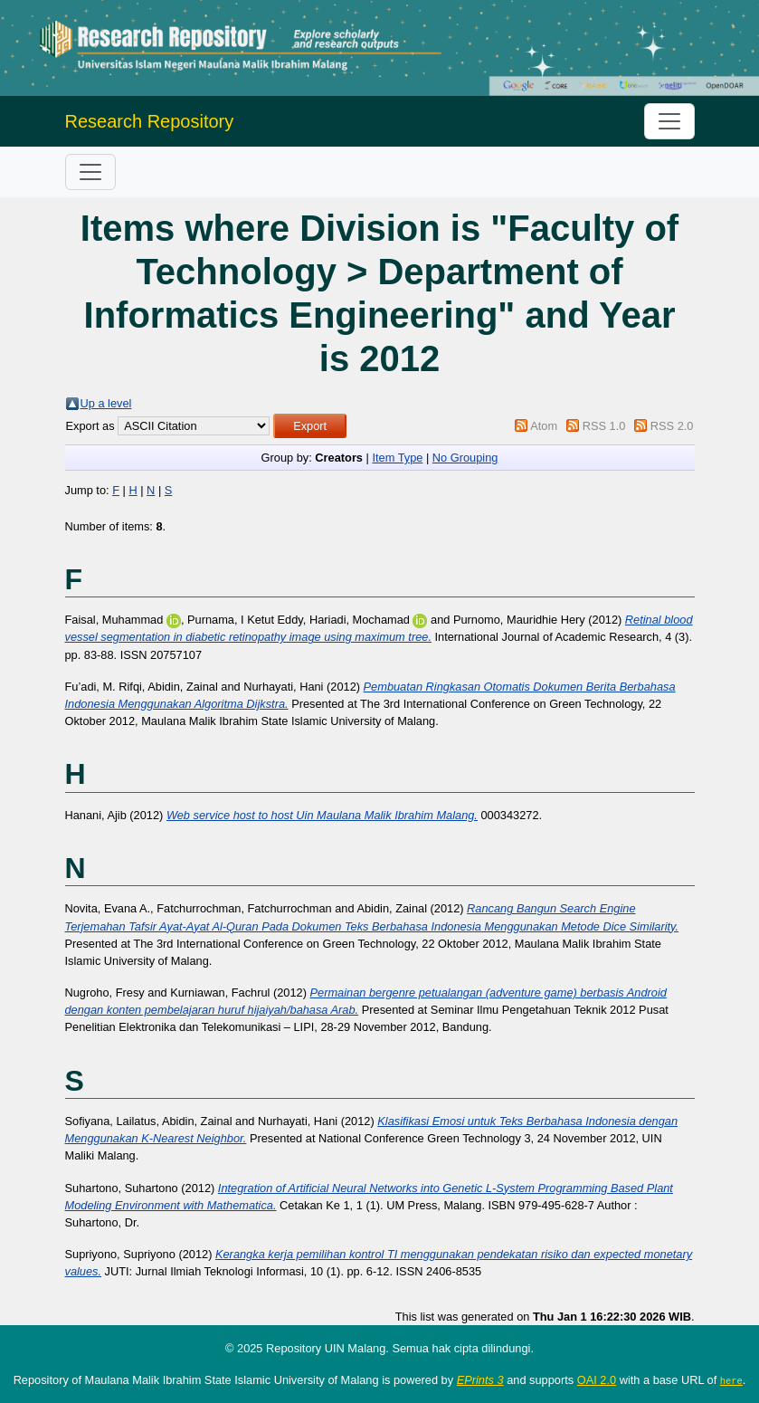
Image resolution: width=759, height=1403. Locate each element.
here (731, 1380)
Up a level (106, 403)
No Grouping (465, 457)
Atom (543, 426)
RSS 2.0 (672, 426)
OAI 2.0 (596, 1380)
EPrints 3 (480, 1380)
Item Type (397, 457)
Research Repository (149, 121)
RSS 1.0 (604, 426)
